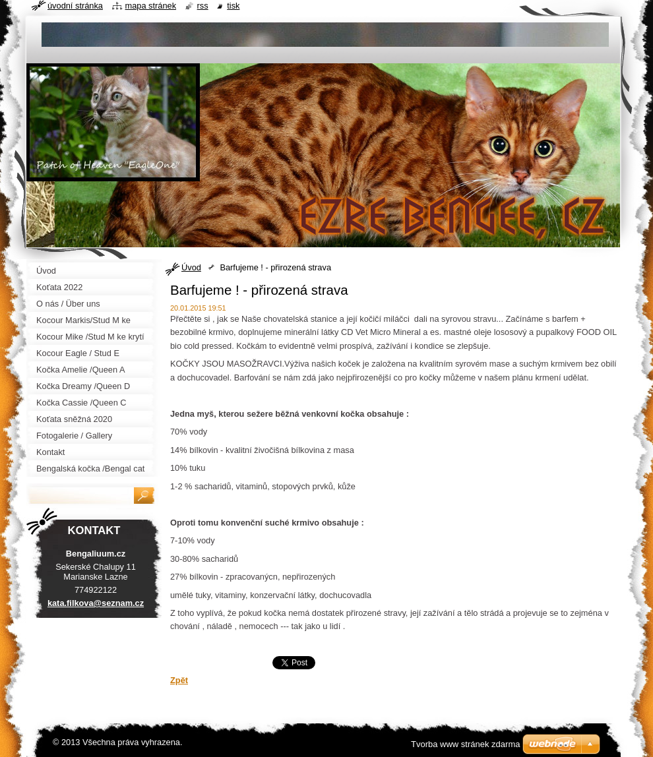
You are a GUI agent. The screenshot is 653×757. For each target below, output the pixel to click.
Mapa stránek (151, 6)
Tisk (233, 6)
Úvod (191, 267)
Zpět (179, 680)
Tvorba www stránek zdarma (465, 744)
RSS (202, 6)
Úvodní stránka (75, 6)
